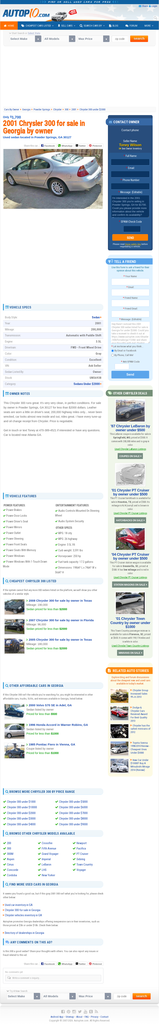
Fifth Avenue (49, 848)
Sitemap (70, 1016)
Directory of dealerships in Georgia (24, 932)
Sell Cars (65, 26)
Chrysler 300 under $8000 (73, 818)
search (139, 38)
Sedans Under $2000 (87, 384)
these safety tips (133, 244)
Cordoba (12, 875)
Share (145, 6)
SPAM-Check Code (130, 221)
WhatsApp (66, 146)
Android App (56, 1016)
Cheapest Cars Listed (36, 26)
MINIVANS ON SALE (129, 652)
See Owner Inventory (132, 148)
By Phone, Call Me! (122, 355)
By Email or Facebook (123, 350)
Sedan (96, 317)
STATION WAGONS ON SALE (129, 584)
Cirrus (10, 864)
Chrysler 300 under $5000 (73, 802)
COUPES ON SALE (129, 456)
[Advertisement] (79, 77)
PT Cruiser (82, 853)
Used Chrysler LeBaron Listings (130, 448)
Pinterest (97, 146)
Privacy (94, 1016)
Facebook (50, 146)
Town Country (85, 864)
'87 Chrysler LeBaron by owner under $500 (130, 428)
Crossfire (47, 843)
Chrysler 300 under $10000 (22, 807)
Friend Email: (130, 308)
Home (9, 26)
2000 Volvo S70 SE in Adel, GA (50, 705)
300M (10, 853)
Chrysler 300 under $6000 (73, 807)
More (147, 25)
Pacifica (81, 848)
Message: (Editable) (130, 192)
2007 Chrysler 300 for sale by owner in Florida (61, 620)
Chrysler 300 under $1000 (21, 802)
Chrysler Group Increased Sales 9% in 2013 (140, 693)
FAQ (87, 1016)
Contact (104, 1016)
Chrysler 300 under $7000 (73, 813)
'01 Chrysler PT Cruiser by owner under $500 (130, 492)
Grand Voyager (50, 853)
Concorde (12, 869)
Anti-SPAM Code (130, 361)
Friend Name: (130, 297)
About (79, 1016)
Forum (131, 26)
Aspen (10, 859)
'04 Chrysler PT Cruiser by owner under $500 (130, 556)
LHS (44, 869)
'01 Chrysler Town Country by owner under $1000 (130, 622)
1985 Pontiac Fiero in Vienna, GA (52, 744)
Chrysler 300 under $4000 (21, 824)
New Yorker (48, 875)
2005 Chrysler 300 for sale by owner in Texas (60, 639)
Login (154, 6)
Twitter (81, 145)
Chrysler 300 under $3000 (21, 818)
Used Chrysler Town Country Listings (130, 644)
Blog (113, 26)
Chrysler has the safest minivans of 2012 (140, 727)
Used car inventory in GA (19, 904)
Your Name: (130, 276)
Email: (130, 168)
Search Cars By (91, 26)
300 (9, 848)
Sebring (81, 859)
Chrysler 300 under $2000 (21, 813)
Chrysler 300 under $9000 (73, 824)
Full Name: (130, 155)
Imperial (46, 859)
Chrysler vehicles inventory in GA (23, 914)
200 (9, 843)
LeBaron (46, 864)
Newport (82, 843)
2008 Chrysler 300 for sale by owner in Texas (60, 600)
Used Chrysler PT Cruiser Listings (130, 512)
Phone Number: (130, 180)
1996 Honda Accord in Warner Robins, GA (58, 724)
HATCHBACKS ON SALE (129, 520)
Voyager (81, 869)
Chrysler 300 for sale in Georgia (22, 909)
